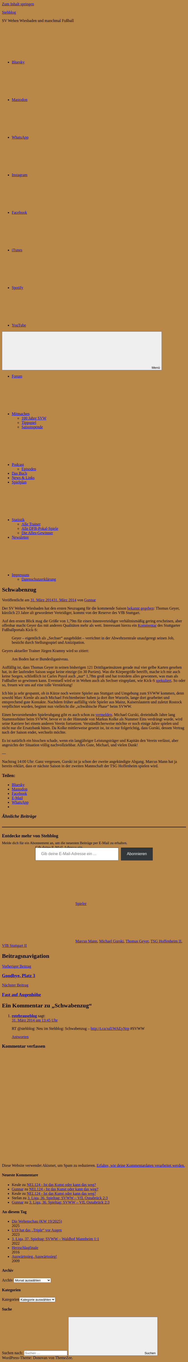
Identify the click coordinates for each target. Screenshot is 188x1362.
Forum (17, 376)
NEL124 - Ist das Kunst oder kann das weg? (61, 1185)
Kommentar (147, 625)
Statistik (55, 520)
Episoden (29, 469)
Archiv (7, 1280)
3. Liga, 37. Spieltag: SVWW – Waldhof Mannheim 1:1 (55, 1239)
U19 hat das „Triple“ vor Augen (37, 1230)
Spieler (80, 903)
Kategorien (10, 1299)
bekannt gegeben (140, 608)
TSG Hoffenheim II (166, 941)
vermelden (103, 715)
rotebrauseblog (24, 1016)
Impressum (57, 575)
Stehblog (9, 12)
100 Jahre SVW (34, 418)
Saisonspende (32, 427)
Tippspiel (29, 422)
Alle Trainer (31, 524)
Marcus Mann (86, 941)
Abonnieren (137, 854)
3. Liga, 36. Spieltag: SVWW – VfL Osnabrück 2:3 (67, 1198)
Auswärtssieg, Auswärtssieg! (34, 1256)
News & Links (23, 478)
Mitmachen (57, 414)
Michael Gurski (111, 941)
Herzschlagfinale (25, 1248)
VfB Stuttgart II (14, 945)
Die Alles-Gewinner (37, 533)
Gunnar (90, 600)
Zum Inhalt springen (18, 4)
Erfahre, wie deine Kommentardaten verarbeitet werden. (141, 1165)
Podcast (54, 464)
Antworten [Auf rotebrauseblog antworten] (20, 1037)
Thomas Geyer (137, 941)
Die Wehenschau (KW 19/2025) (37, 1221)
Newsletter (20, 537)
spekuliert (163, 680)
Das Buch (19, 473)
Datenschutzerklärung (39, 579)
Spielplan (19, 482)
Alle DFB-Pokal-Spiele (40, 528)
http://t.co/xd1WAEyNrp (110, 1028)
